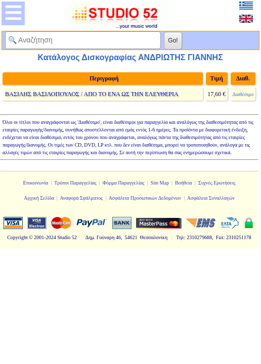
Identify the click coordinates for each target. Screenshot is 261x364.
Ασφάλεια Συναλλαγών (211, 198)
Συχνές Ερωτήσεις (217, 183)
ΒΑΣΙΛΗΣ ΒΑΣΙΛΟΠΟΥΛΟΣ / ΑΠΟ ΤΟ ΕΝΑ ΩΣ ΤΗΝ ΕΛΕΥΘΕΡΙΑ (91, 94)
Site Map (160, 183)
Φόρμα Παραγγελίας (124, 183)
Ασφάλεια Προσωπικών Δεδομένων (145, 198)
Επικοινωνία (35, 183)
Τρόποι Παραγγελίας (75, 183)
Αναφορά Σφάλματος (81, 198)
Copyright (17, 237)
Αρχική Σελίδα (39, 198)
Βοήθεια (183, 183)
